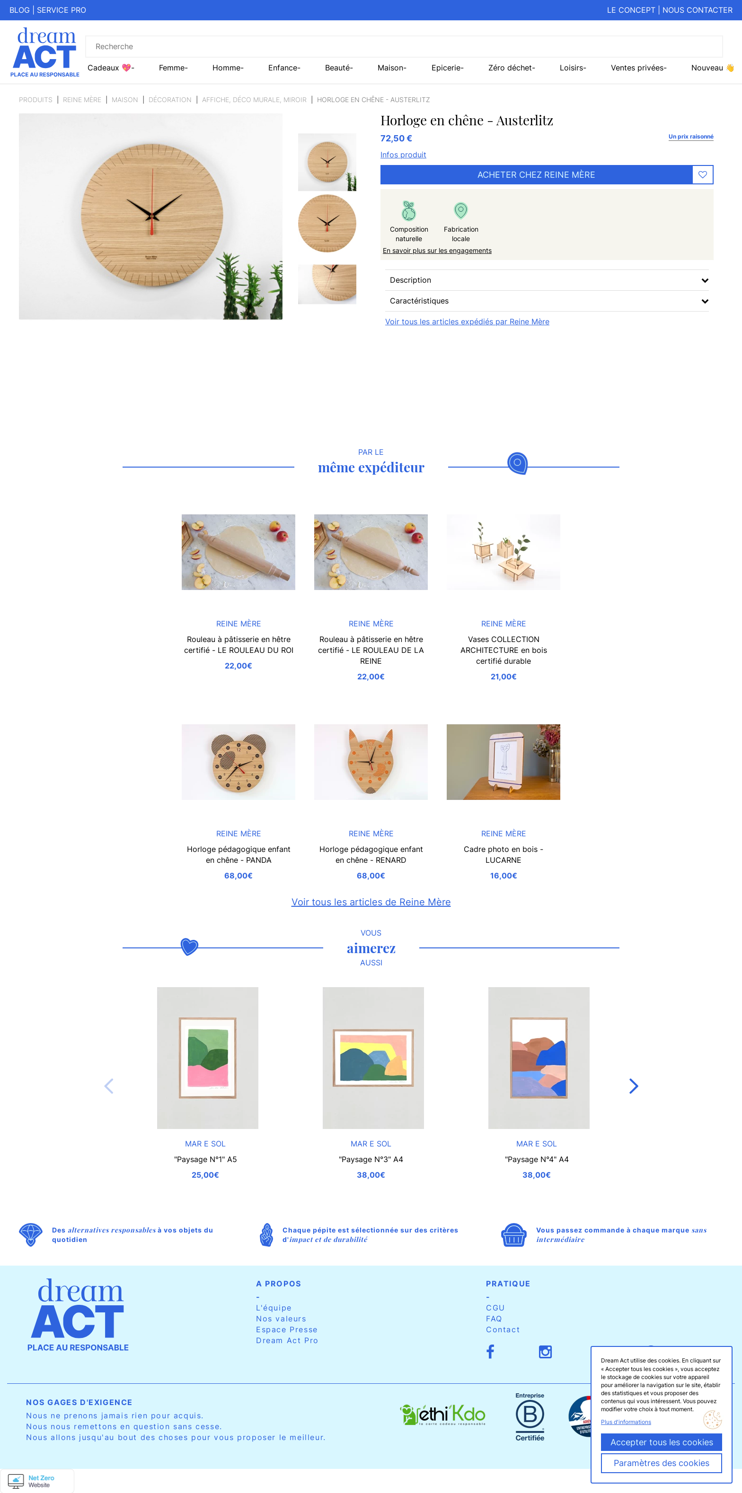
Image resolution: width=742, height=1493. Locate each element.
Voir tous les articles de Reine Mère (371, 902)
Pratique (508, 1283)
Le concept (631, 10)
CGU (495, 1307)
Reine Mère (82, 99)
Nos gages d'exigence (79, 1402)
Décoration (170, 99)
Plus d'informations (626, 1421)
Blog (19, 10)
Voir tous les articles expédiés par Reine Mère (467, 321)
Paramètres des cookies (661, 1463)
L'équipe (274, 1307)
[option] (327, 162)
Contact (503, 1329)
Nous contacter (697, 10)
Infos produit (403, 154)
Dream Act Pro (287, 1340)
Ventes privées (637, 67)
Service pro (61, 10)
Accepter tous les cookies (661, 1442)
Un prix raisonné (691, 136)
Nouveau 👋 (713, 67)
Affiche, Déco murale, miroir (254, 99)
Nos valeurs (281, 1318)
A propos (278, 1283)
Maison (125, 99)
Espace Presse (287, 1329)
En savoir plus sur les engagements (437, 250)
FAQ (494, 1318)
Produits (36, 99)
